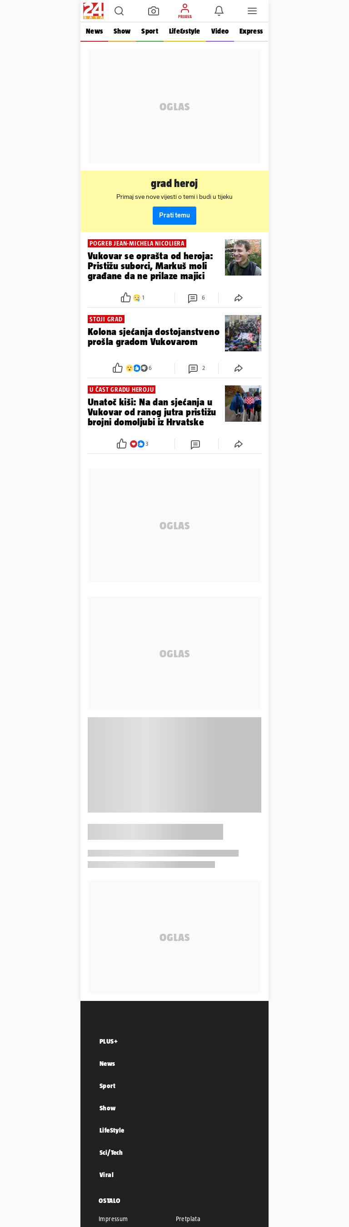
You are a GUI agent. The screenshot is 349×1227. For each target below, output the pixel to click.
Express (251, 31)
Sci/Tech (111, 1152)
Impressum (113, 1218)
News (94, 31)
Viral (107, 1174)
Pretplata (188, 1218)
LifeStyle (112, 1130)
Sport (149, 31)
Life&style (184, 31)
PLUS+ (109, 1041)
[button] (119, 11)
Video (220, 31)
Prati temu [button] (174, 215)
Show (122, 31)
